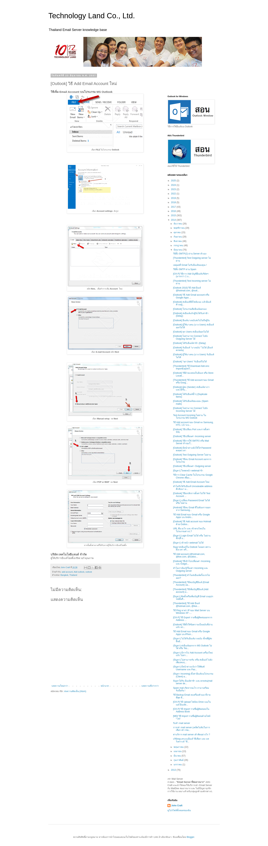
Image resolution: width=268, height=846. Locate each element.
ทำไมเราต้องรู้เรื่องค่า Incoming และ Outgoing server (190, 569)
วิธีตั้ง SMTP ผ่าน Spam (184, 269)
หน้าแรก (105, 686)
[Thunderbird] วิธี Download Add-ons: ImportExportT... (191, 367)
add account (67, 572)
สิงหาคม (178, 241)
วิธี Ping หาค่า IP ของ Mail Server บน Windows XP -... (191, 611)
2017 (174, 207)
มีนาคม (177, 755)
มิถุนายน (178, 249)
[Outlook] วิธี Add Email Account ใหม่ (191, 482)
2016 (174, 211)
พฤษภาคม (179, 747)
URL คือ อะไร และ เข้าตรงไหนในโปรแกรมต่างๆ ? (189, 530)
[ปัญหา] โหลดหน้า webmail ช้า (188, 470)
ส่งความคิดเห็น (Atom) (75, 691)
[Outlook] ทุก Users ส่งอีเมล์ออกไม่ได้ (191, 331)
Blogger (190, 837)
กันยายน (178, 236)
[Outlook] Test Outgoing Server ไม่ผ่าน (192, 454)
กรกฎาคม (179, 245)
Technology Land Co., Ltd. (91, 16)
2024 (174, 185)
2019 (174, 198)
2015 (174, 215)
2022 (174, 193)
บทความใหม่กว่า (60, 686)
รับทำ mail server (181, 723)
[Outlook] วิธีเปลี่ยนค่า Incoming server (192, 436)
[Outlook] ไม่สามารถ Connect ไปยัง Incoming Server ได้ (190, 409)
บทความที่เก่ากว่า (150, 686)
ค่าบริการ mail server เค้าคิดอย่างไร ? (191, 734)
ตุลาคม (177, 232)
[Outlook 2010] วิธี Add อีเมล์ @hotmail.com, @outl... (187, 289)
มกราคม (178, 764)
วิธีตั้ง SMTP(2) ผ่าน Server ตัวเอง (189, 253)
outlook (88, 572)
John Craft (176, 805)
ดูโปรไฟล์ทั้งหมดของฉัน (179, 810)
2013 (174, 770)
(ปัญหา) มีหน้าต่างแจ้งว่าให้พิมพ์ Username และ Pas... (189, 668)
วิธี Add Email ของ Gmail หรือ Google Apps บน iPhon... (191, 632)
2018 (174, 202)
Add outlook (79, 572)
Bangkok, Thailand (68, 575)
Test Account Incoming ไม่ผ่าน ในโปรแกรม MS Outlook (189, 416)
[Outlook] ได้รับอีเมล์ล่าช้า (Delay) (189, 343)
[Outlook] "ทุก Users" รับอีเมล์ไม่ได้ (190, 361)
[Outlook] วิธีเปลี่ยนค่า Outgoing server (192, 466)
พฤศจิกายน (179, 228)
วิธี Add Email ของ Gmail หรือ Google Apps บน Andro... (191, 516)
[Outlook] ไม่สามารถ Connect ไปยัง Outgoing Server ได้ (190, 337)
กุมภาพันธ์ (179, 760)
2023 (174, 189)
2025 (174, 180)
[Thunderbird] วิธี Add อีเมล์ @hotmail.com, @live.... (186, 604)
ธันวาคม (178, 223)
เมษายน (178, 751)
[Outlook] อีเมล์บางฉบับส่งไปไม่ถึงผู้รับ (191, 320)
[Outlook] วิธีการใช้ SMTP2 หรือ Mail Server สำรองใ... (191, 442)
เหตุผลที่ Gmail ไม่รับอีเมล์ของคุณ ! (190, 265)
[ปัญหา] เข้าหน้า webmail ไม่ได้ (188, 542)
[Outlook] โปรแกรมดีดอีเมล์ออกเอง (190, 309)
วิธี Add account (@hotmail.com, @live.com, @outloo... (189, 555)
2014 (174, 220)
